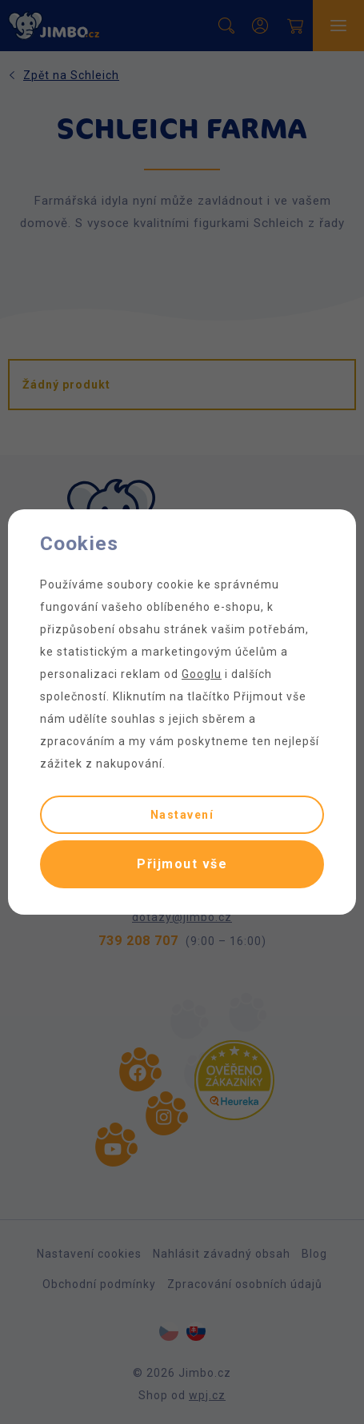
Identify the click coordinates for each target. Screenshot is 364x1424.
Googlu (202, 674)
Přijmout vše (182, 864)
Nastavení (182, 814)
